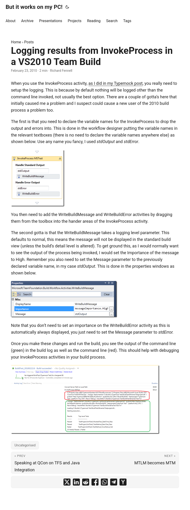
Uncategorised (24, 445)
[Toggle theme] (67, 7)
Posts (29, 42)
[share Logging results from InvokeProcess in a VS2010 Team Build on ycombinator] (123, 482)
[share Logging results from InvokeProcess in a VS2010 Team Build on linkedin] (76, 482)
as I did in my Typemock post (115, 83)
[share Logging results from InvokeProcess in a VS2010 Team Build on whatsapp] (104, 482)
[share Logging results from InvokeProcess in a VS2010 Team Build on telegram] (113, 482)
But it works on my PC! (34, 7)
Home (16, 42)
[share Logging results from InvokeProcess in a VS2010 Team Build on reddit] (85, 482)
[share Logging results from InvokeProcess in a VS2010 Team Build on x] (66, 482)
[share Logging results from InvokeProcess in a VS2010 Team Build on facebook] (95, 482)
